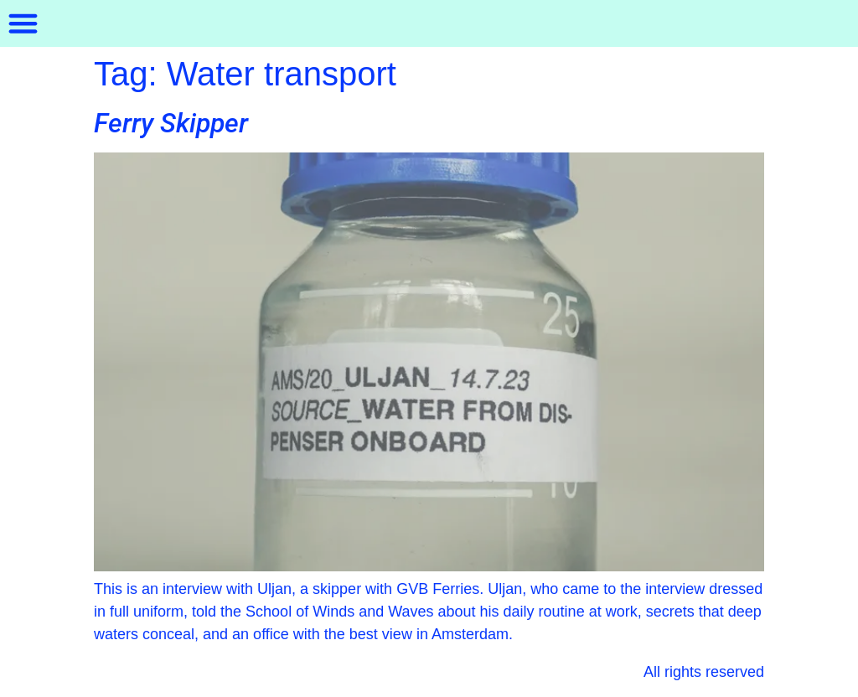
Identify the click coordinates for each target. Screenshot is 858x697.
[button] (23, 23)
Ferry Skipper (171, 123)
